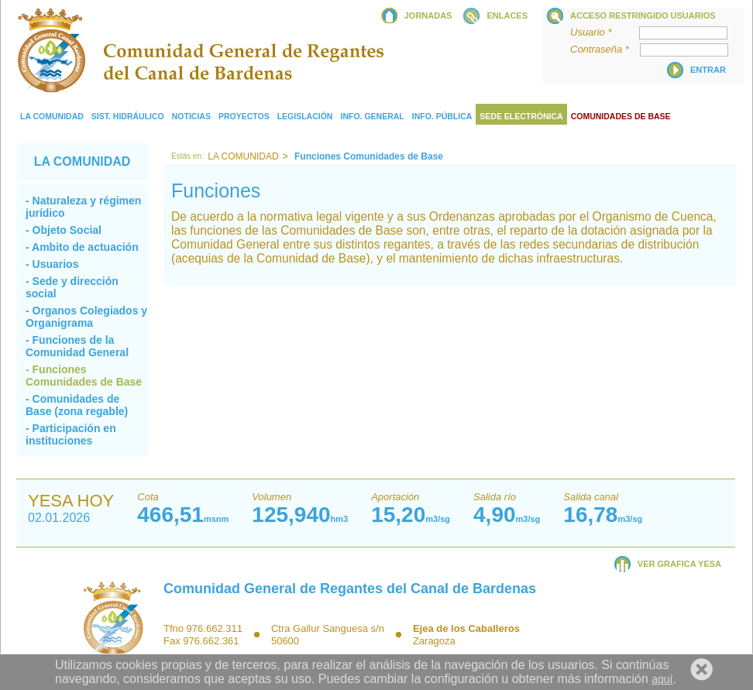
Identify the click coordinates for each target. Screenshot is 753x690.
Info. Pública (442, 116)
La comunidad (52, 116)
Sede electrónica (521, 116)
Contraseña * (604, 49)
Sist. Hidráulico (127, 116)
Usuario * (603, 32)
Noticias (191, 116)
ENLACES (507, 15)
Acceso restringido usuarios (643, 15)
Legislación (305, 116)
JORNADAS (428, 15)
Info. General (372, 116)
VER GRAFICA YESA (679, 563)
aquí (662, 679)
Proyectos (244, 116)
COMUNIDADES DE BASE (621, 116)
